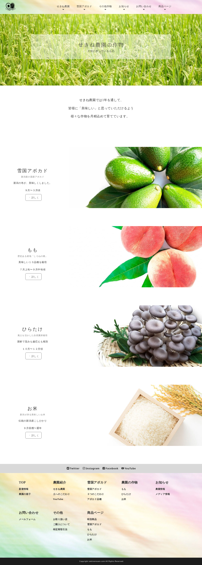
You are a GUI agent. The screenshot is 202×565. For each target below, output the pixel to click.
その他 (58, 512)
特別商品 (92, 519)
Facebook (110, 468)
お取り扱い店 (60, 519)
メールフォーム (27, 519)
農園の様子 (25, 494)
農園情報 (160, 489)
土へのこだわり (61, 494)
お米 (123, 499)
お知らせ (124, 6)
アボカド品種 (94, 499)
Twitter (73, 468)
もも (123, 489)
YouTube (128, 468)
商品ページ (164, 6)
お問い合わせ (144, 6)
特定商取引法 (60, 529)
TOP (22, 482)
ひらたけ (126, 494)
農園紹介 (59, 482)
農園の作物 (129, 482)
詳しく (35, 148)
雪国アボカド (84, 6)
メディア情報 (163, 494)
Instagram (91, 468)
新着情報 (23, 489)
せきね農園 (63, 6)
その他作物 (105, 6)
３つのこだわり (95, 494)
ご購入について (61, 524)
